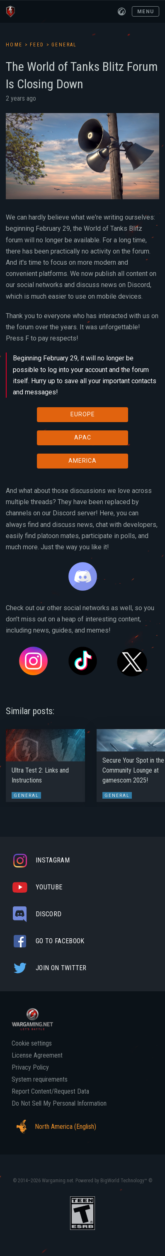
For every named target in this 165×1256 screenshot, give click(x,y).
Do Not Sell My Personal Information (59, 1103)
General (64, 45)
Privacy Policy (30, 1067)
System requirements (40, 1079)
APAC (82, 437)
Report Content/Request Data (50, 1091)
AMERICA (82, 460)
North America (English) (54, 1127)
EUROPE (82, 414)
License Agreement (37, 1055)
